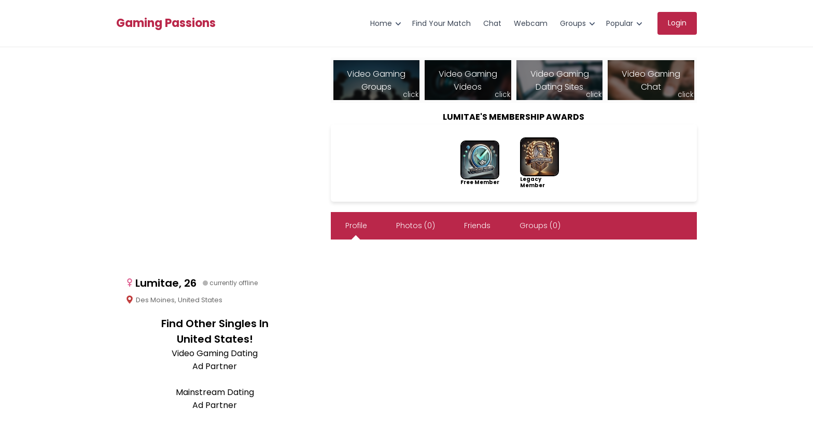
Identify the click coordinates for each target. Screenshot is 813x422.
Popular (619, 23)
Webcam (531, 23)
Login (677, 23)
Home (381, 23)
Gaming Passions (166, 23)
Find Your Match (441, 23)
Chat (492, 23)
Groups (573, 23)
